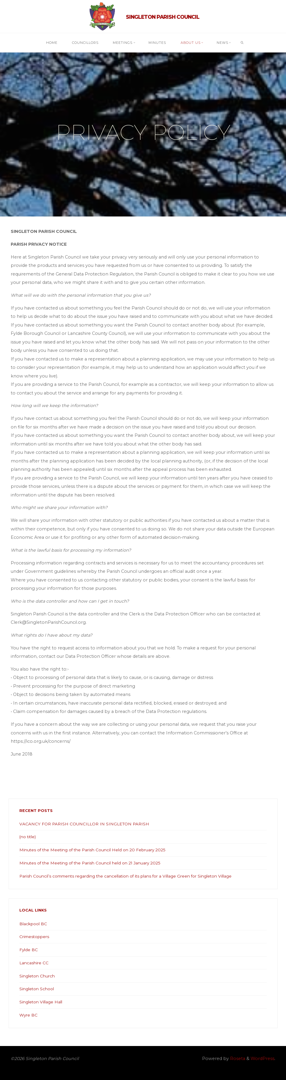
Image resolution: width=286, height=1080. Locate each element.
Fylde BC (28, 949)
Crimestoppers (35, 936)
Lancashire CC (34, 962)
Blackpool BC (34, 923)
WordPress (262, 1058)
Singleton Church (38, 976)
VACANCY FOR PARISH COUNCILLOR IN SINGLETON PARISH (85, 824)
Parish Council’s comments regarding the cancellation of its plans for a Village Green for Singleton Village (133, 876)
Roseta (237, 1058)
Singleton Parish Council (162, 17)
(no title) (28, 836)
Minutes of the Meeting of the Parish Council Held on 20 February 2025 (96, 849)
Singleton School (38, 988)
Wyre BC (28, 1015)
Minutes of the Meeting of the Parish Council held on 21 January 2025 (94, 863)
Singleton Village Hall (42, 1002)
